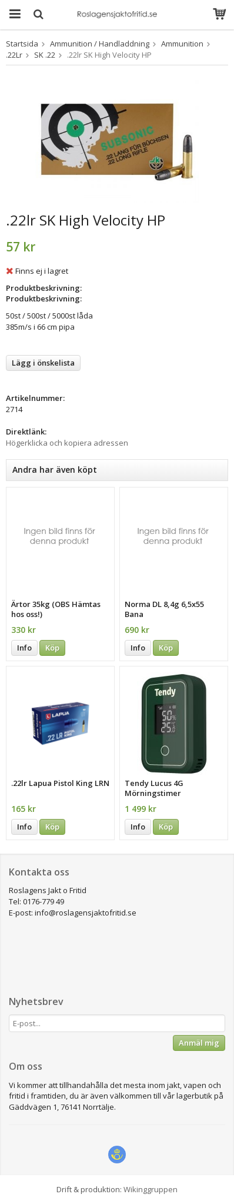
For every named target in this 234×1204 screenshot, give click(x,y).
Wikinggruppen (150, 1189)
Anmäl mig (199, 1042)
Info (24, 647)
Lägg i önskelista (43, 362)
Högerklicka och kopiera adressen (67, 442)
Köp (52, 647)
